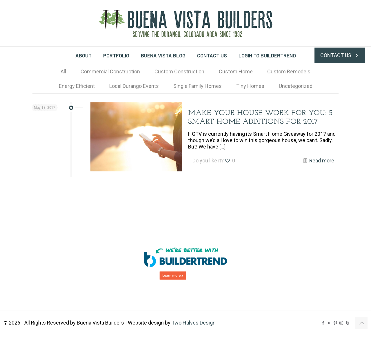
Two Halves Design (194, 323)
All (63, 71)
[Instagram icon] (341, 323)
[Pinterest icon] (335, 323)
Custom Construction (179, 71)
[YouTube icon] (329, 323)
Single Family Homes (197, 86)
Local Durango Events (134, 86)
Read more (321, 160)
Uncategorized (295, 86)
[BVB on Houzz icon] (347, 323)
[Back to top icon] (361, 323)
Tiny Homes (250, 86)
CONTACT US (339, 55)
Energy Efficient (77, 86)
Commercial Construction (110, 71)
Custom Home (236, 71)
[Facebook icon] (323, 323)
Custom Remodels (288, 71)
